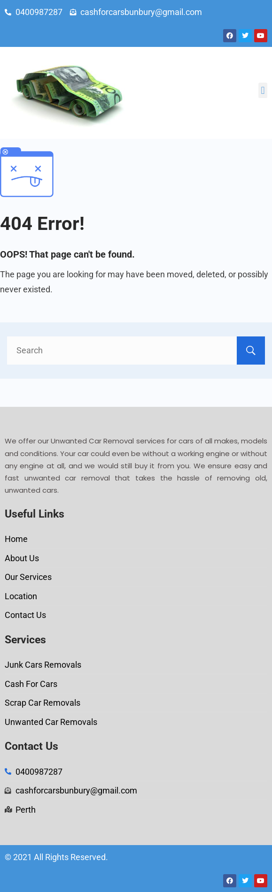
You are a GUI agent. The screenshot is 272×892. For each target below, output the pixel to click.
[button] (262, 90)
